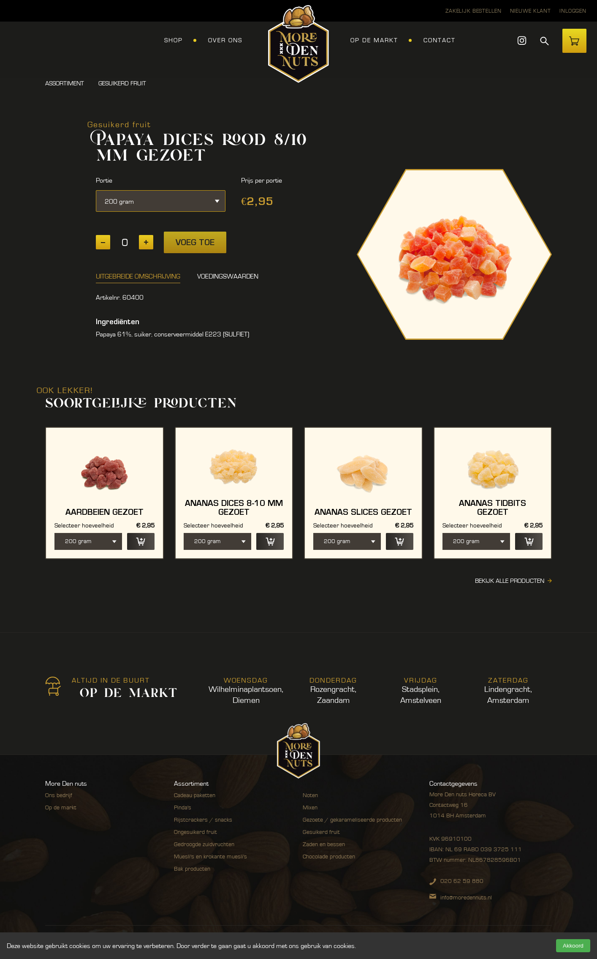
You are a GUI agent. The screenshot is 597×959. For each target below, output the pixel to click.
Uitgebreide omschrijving (138, 276)
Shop (173, 41)
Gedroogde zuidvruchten (204, 844)
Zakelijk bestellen (473, 11)
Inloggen (572, 11)
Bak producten (192, 869)
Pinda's (182, 808)
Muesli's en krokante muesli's (210, 857)
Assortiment (64, 83)
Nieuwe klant (530, 11)
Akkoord (573, 946)
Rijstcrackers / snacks (203, 820)
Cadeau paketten (194, 795)
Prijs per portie (261, 180)
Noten (310, 795)
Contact (439, 41)
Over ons (225, 41)
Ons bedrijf (58, 795)
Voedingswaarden (227, 276)
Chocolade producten (329, 857)
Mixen (310, 808)
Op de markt (374, 41)
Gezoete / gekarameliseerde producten (352, 820)
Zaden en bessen (324, 844)
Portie (104, 180)
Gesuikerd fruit (122, 83)
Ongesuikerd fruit (195, 832)
